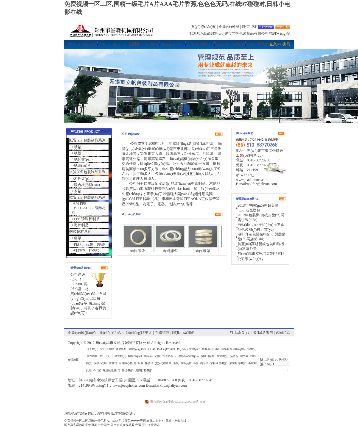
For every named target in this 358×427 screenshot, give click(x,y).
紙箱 (77, 147)
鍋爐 (140, 363)
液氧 (176, 363)
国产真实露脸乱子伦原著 (80, 425)
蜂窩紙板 (121, 349)
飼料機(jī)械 (135, 356)
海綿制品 (81, 225)
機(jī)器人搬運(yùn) (188, 349)
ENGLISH (249, 27)
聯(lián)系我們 (257, 44)
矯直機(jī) (92, 349)
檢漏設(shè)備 (152, 356)
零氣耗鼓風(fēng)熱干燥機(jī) (238, 349)
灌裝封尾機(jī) (237, 363)
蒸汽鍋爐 (92, 356)
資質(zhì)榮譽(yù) (200, 44)
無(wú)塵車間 (163, 363)
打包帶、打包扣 (87, 250)
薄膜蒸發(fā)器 (211, 349)
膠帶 (77, 238)
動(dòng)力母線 (166, 349)
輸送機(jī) (128, 370)
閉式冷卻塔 (208, 356)
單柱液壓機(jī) (218, 363)
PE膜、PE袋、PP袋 (89, 244)
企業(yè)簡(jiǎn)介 (112, 44)
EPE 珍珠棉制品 (87, 219)
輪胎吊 (149, 363)
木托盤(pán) (83, 178)
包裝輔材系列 (80, 231)
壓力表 (244, 356)
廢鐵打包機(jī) (144, 370)
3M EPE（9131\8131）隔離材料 (89, 208)
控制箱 (113, 363)
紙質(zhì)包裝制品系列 (87, 140)
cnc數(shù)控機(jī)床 (187, 356)
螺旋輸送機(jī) (111, 370)
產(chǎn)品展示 (172, 44)
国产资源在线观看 (122, 425)
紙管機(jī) (120, 356)
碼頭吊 (204, 363)
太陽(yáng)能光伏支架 (142, 349)
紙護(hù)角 (82, 165)
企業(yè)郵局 (229, 27)
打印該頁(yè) (240, 332)
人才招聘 (237, 44)
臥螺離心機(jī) (127, 363)
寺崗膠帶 (137, 251)
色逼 (138, 425)
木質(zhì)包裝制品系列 (87, 172)
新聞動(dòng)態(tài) (144, 44)
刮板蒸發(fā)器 (189, 363)
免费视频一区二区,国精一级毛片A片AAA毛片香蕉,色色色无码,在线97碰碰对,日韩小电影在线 (125, 420)
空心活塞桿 (107, 349)
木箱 (77, 191)
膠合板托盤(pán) (87, 185)
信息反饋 (222, 44)
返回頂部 (283, 332)
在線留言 (162, 333)
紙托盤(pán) (83, 159)
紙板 (77, 153)
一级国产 (104, 425)
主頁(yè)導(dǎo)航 (201, 27)
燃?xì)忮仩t (106, 356)
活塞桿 (234, 356)
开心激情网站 (151, 425)
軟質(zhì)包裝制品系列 (87, 197)
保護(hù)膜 (100, 363)
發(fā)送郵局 (263, 332)
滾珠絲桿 (167, 356)
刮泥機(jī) (222, 356)
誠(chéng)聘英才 (139, 333)
